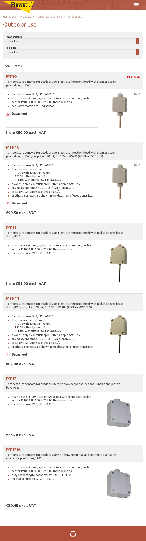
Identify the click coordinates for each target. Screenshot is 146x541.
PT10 (11, 76)
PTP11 (13, 298)
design (11, 48)
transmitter (14, 37)
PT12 (11, 378)
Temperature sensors (49, 16)
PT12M (13, 449)
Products (25, 16)
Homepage (9, 16)
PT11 (11, 227)
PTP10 (13, 147)
